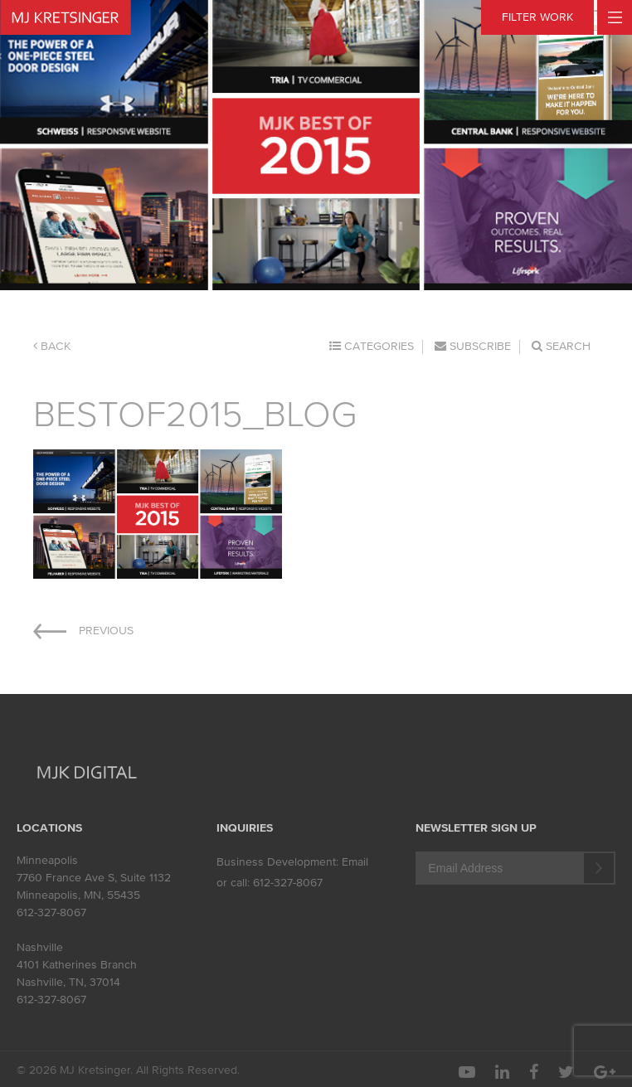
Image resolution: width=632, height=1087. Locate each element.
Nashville (40, 947)
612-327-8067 (51, 912)
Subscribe (473, 346)
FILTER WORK (537, 17)
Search (561, 346)
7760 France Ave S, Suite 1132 (94, 877)
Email (355, 862)
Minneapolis (47, 860)
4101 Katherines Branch (77, 964)
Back (51, 346)
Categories (371, 346)
